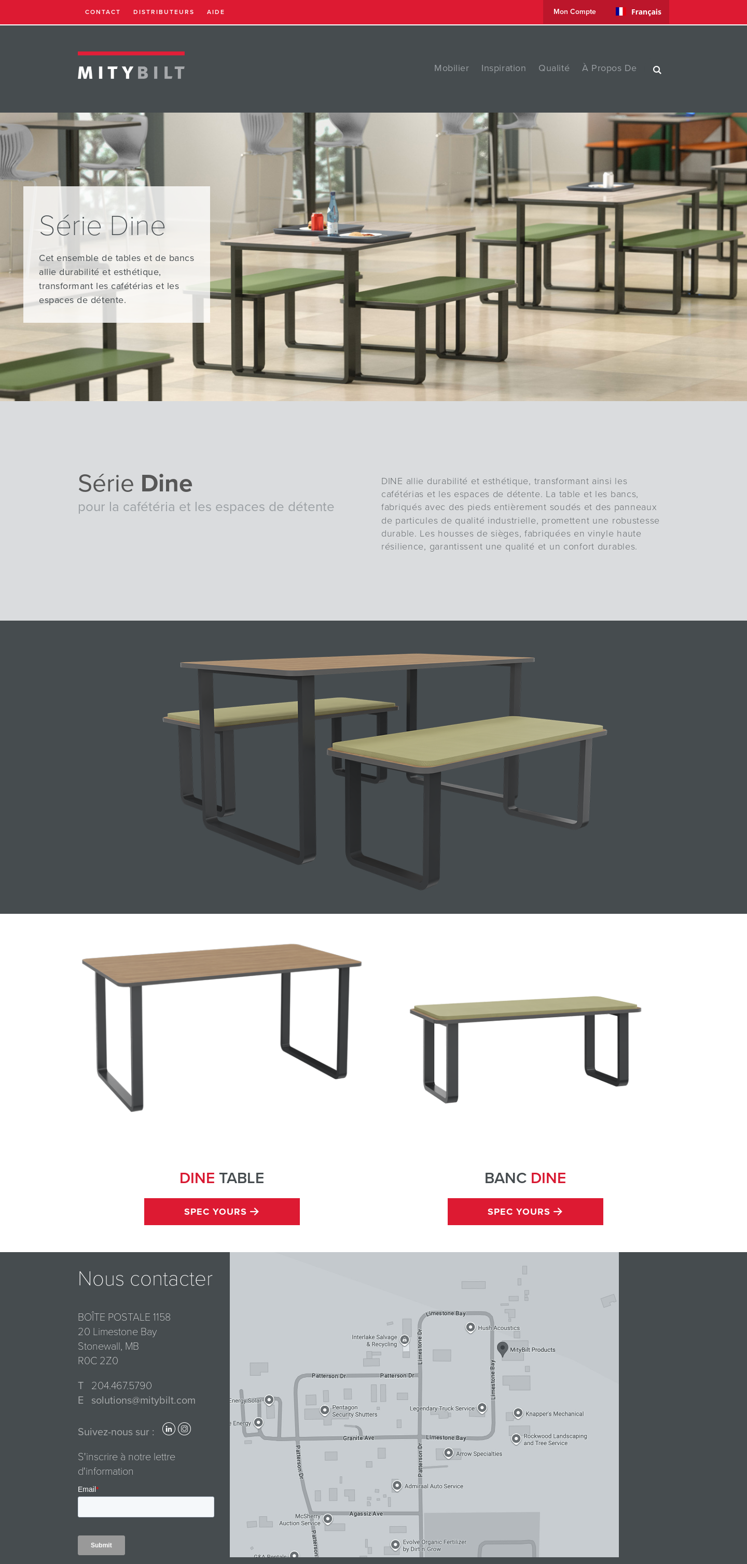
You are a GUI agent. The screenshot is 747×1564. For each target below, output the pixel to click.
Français (638, 12)
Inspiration (503, 68)
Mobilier (451, 68)
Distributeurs (164, 12)
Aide (216, 12)
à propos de (609, 68)
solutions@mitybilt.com (143, 1400)
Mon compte (575, 11)
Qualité (554, 68)
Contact (103, 12)
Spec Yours (221, 1211)
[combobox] (638, 11)
